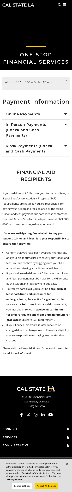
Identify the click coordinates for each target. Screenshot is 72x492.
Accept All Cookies (46, 485)
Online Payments (23, 114)
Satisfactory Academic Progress (30, 198)
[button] (64, 5)
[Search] (59, 5)
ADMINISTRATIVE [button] (36, 445)
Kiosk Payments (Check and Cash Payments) (29, 149)
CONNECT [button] (36, 429)
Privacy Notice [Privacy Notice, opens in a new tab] (14, 479)
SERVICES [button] (36, 437)
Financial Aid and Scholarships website (44, 348)
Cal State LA (18, 5)
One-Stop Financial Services (29, 81)
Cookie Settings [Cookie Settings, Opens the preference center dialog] (22, 485)
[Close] (66, 464)
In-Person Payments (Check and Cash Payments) (26, 130)
